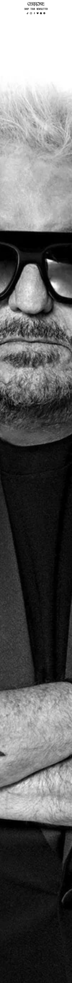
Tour (32, 9)
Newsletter (42, 9)
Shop (26, 9)
